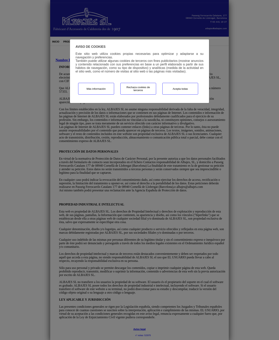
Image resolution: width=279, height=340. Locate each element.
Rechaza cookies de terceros (138, 89)
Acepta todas (180, 88)
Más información (96, 88)
